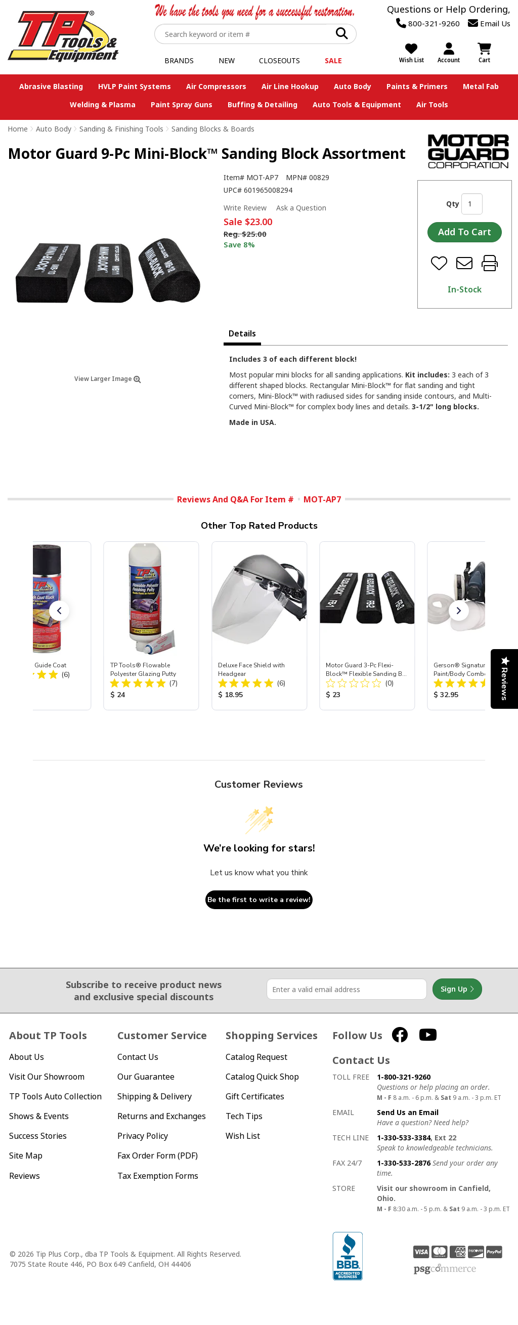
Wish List (243, 1136)
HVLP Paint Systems (134, 86)
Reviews (24, 1176)
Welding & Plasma (103, 104)
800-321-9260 (428, 23)
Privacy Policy (142, 1136)
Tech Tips (244, 1116)
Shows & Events (39, 1116)
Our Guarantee (146, 1077)
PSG (445, 1269)
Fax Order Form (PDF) (157, 1155)
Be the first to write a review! (259, 900)
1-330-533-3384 (403, 1137)
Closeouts (279, 60)
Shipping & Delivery (154, 1096)
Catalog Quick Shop (262, 1077)
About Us (26, 1057)
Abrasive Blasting (51, 86)
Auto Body (352, 86)
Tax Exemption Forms (157, 1176)
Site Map (25, 1155)
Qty (452, 203)
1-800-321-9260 (403, 1077)
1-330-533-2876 (403, 1163)
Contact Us (137, 1057)
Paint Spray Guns (181, 104)
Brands (179, 60)
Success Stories (38, 1136)
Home (18, 129)
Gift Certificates (255, 1096)
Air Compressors (216, 86)
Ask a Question (301, 208)
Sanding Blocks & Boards (212, 129)
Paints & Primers (417, 86)
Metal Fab (481, 86)
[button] (59, 611)
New (227, 60)
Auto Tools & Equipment (357, 104)
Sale (333, 60)
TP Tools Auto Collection (55, 1096)
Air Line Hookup (290, 86)
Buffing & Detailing (262, 104)
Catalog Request (256, 1057)
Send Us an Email (408, 1112)
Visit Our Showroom (46, 1077)
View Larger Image (107, 378)
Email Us (489, 23)
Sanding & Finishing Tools (121, 129)
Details (242, 333)
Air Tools (432, 104)
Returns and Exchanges (161, 1116)
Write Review (245, 207)
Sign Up (457, 989)
